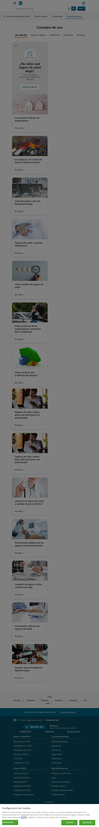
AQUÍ (23, 817)
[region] (49, 815)
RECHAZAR (87, 822)
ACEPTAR (69, 822)
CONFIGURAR (7, 822)
